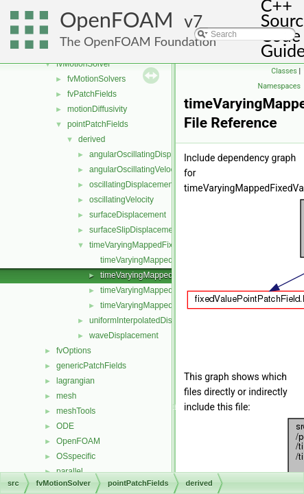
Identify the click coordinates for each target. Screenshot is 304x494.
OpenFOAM (117, 19)
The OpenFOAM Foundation (138, 41)
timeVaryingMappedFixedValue (145, 245)
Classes (283, 71)
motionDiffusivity (97, 109)
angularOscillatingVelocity (136, 169)
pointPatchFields (97, 124)
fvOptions (73, 350)
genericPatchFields (91, 365)
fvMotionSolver (83, 64)
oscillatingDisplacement (132, 184)
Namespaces (279, 86)
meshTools (75, 411)
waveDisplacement (124, 335)
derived (91, 139)
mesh (66, 396)
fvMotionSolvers (96, 79)
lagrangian (75, 381)
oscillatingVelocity (121, 199)
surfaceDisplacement (127, 215)
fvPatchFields (92, 94)
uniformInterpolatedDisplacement (149, 320)
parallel (69, 471)
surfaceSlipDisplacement (134, 230)
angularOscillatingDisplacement (146, 154)
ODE (65, 426)
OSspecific (75, 456)
